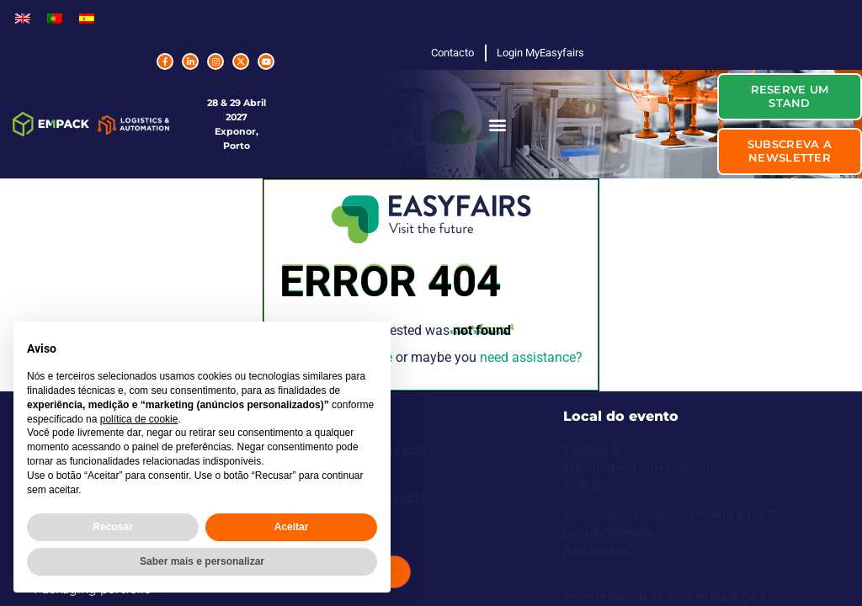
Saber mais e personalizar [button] (202, 561)
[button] (497, 124)
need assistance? (531, 357)
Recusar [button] (112, 527)
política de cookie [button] (139, 419)
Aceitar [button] (291, 527)
